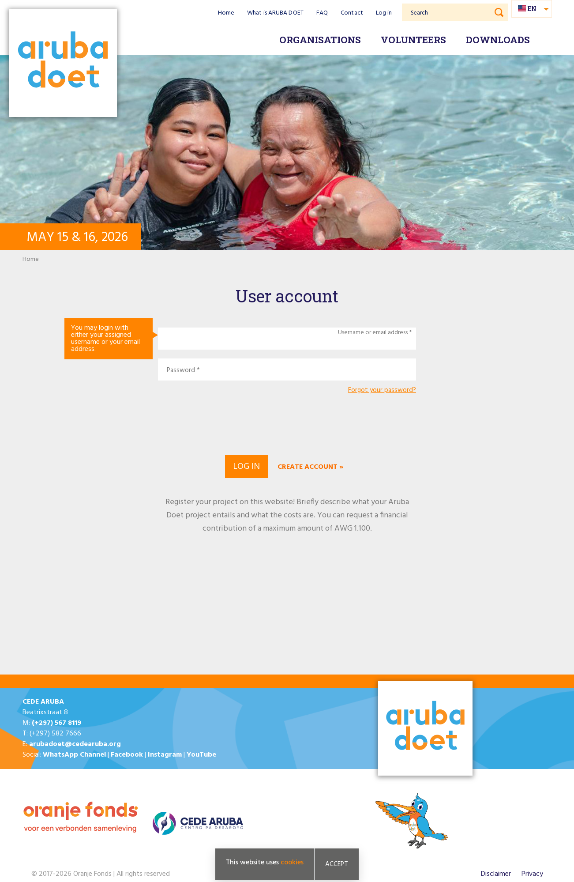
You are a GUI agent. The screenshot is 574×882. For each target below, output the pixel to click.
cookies (292, 862)
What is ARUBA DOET (275, 13)
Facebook (127, 755)
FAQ (322, 13)
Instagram (165, 755)
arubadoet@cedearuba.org (75, 744)
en (532, 8)
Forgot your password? (382, 390)
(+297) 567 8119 (56, 723)
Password (181, 370)
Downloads (498, 40)
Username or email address (373, 333)
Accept (336, 864)
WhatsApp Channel (74, 755)
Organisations (320, 40)
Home (226, 13)
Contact (352, 13)
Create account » (310, 467)
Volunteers (413, 40)
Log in (384, 13)
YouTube (201, 755)
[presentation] (287, 423)
